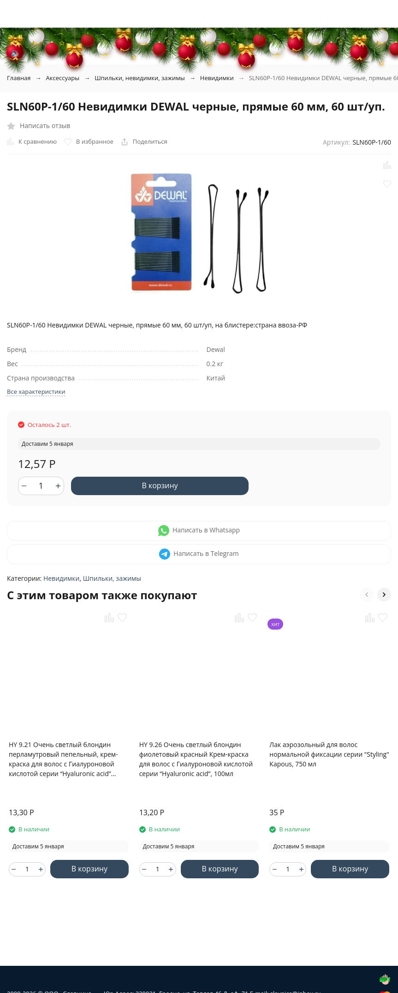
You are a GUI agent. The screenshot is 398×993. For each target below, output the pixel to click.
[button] (367, 595)
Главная (19, 78)
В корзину (160, 485)
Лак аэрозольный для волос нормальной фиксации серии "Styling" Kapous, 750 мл (329, 754)
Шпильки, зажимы (112, 578)
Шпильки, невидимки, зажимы (140, 78)
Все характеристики (36, 391)
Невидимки (217, 78)
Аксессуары (63, 78)
